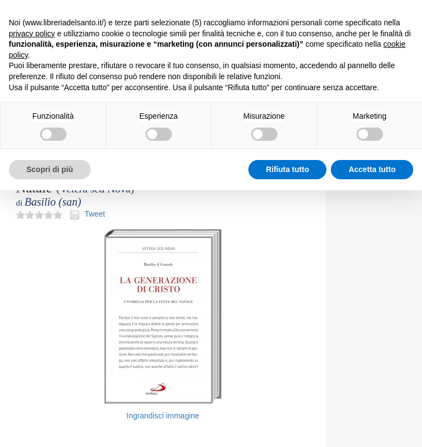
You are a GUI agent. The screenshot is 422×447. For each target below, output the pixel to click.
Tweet (95, 213)
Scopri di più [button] (49, 169)
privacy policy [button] (32, 33)
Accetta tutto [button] (372, 169)
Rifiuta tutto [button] (287, 169)
